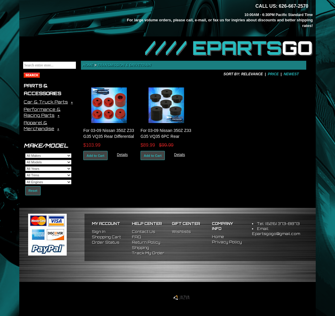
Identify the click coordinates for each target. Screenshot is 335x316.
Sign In (99, 231)
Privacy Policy (227, 242)
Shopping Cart (106, 237)
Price (273, 74)
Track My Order (148, 253)
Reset (32, 190)
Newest (291, 74)
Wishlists (181, 231)
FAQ (136, 237)
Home (88, 65)
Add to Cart (95, 155)
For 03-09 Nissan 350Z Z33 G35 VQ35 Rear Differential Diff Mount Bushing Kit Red (108, 136)
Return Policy (146, 242)
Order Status (105, 242)
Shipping (140, 247)
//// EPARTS (229, 48)
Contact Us (143, 231)
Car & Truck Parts (46, 101)
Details (122, 155)
